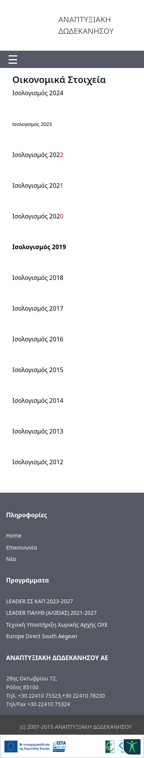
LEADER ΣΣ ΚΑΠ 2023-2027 (39, 601)
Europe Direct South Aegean (41, 636)
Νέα (11, 559)
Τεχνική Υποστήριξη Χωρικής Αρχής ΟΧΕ (57, 624)
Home (14, 535)
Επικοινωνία (21, 547)
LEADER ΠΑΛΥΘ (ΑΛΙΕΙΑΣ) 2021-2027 (51, 612)
